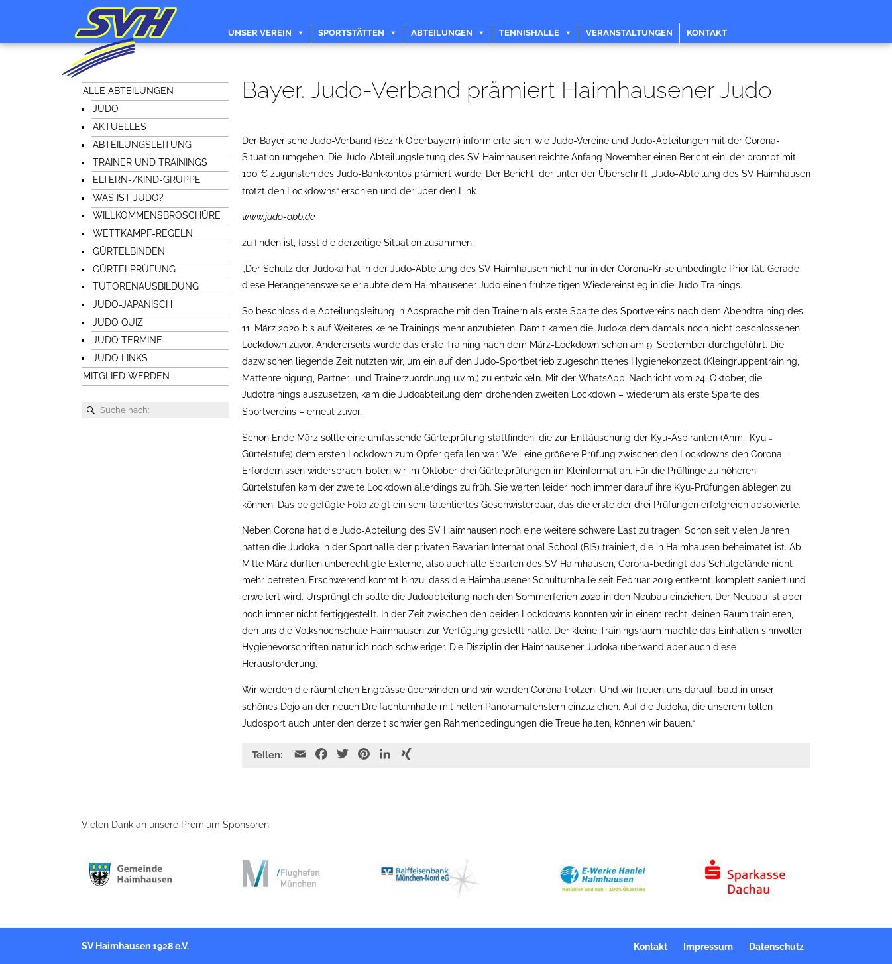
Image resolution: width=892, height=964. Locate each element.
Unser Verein (260, 33)
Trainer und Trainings (150, 162)
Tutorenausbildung (146, 286)
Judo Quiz (118, 322)
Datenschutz (776, 946)
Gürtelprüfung (134, 269)
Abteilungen (442, 33)
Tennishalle (529, 33)
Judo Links (120, 358)
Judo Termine (127, 340)
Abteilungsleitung (142, 144)
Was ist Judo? (128, 197)
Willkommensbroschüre (157, 215)
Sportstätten (351, 33)
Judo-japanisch (132, 304)
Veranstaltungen (629, 33)
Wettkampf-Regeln (143, 233)
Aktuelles (119, 126)
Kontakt (707, 33)
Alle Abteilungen (128, 91)
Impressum (708, 946)
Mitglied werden (126, 376)
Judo (106, 108)
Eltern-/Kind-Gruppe (147, 179)
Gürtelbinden (129, 251)
